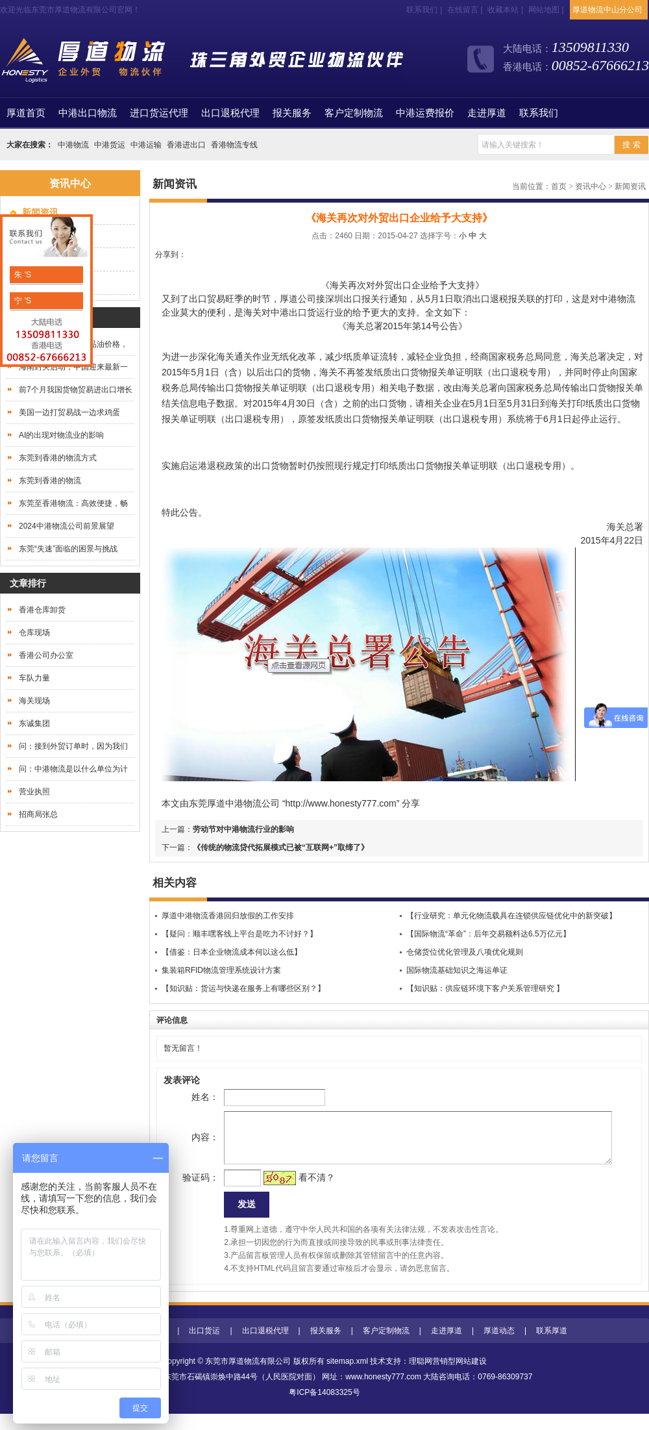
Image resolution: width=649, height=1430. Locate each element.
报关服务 (292, 113)
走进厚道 (486, 113)
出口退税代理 (230, 113)
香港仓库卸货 (42, 609)
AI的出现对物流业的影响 (61, 435)
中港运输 (146, 144)
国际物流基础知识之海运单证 (457, 970)
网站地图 (543, 9)
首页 (25, 113)
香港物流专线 (234, 144)
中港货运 (109, 144)
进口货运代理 (159, 113)
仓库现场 (34, 632)
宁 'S (21, 300)
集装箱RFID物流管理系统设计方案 (221, 970)
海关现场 (34, 700)
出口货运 (204, 1346)
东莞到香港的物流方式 (58, 457)
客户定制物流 (353, 113)
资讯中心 (590, 186)
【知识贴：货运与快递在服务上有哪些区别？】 (243, 988)
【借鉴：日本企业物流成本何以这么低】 (232, 952)
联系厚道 (551, 1346)
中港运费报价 (425, 113)
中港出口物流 (87, 113)
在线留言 (462, 9)
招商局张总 (38, 814)
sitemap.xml (347, 1377)
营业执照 (34, 791)
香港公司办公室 (46, 655)
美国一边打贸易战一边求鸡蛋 (69, 412)
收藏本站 (503, 9)
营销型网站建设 (459, 1377)
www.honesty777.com (383, 1393)
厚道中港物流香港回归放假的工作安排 (228, 915)
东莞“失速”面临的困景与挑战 (68, 548)
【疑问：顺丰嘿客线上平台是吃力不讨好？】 (239, 933)
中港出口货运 (298, 312)
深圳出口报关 (352, 299)
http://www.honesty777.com (341, 803)
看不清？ (296, 1190)
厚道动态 (499, 1346)
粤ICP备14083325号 (324, 1408)
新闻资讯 (630, 186)
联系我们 (421, 9)
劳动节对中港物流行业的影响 (243, 829)
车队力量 (34, 678)
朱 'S (21, 274)
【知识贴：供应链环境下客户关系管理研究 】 (485, 988)
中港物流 (73, 144)
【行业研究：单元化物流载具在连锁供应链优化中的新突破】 (511, 915)
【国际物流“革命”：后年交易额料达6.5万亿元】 (488, 933)
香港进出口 (186, 144)
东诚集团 (34, 723)
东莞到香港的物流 (50, 480)
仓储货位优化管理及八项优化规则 (464, 952)
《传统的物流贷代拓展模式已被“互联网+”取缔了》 (281, 847)
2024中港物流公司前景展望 (66, 526)
